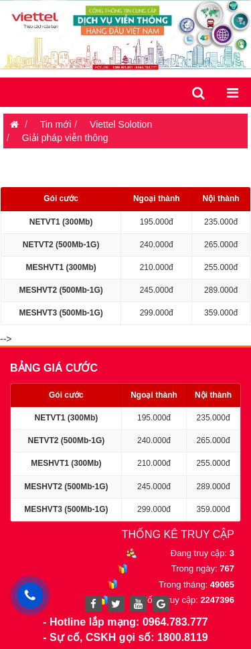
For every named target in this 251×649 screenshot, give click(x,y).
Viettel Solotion (121, 124)
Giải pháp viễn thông (65, 137)
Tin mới (56, 124)
